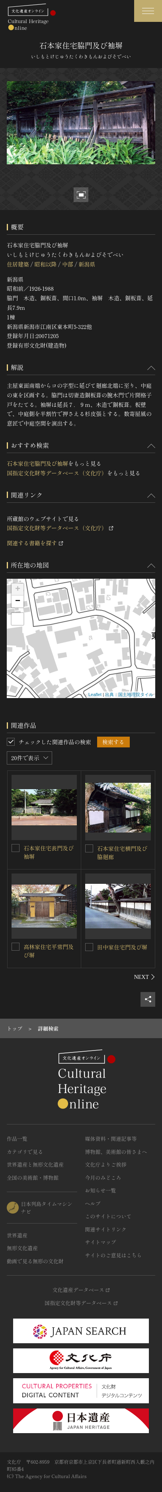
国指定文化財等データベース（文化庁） (57, 473)
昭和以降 (45, 264)
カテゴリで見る (25, 1151)
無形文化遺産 (22, 1248)
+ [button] (17, 589)
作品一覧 (17, 1138)
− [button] (17, 601)
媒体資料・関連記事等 (111, 1138)
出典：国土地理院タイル (129, 694)
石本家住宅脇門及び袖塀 (37, 463)
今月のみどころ (103, 1177)
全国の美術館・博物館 (33, 1177)
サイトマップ (100, 1242)
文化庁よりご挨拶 (106, 1164)
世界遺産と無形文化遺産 (35, 1164)
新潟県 (86, 264)
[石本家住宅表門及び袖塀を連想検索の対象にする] (16, 848)
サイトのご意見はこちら (113, 1255)
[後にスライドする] (144, 977)
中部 (67, 264)
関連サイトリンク (106, 1229)
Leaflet (94, 694)
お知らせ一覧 (100, 1190)
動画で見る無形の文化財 (35, 1261)
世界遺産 (17, 1235)
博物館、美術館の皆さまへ (116, 1151)
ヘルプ (93, 1203)
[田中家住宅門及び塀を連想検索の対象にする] (89, 947)
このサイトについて (108, 1216)
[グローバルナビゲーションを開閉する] (148, 11)
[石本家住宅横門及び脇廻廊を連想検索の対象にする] (89, 848)
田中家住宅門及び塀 (122, 947)
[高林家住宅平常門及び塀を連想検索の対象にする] (16, 947)
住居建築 (18, 264)
